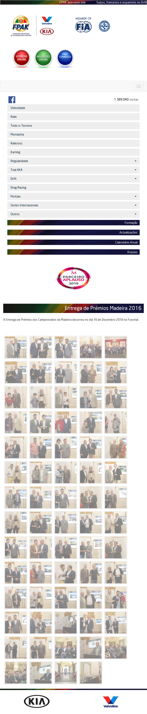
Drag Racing (18, 187)
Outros (73, 214)
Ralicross (16, 143)
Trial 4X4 (73, 170)
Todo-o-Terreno (21, 125)
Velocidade (18, 108)
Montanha (17, 134)
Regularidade (73, 161)
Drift (73, 178)
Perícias (73, 196)
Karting (15, 152)
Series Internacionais (73, 205)
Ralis (14, 116)
